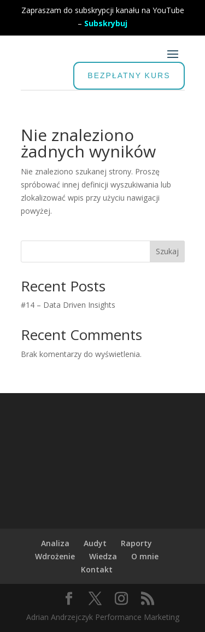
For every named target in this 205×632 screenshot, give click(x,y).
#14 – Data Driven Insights (68, 305)
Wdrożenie (55, 556)
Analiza (55, 543)
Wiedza (103, 556)
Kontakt (97, 569)
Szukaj (167, 251)
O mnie (145, 556)
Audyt (95, 543)
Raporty (136, 543)
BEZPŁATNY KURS (128, 75)
